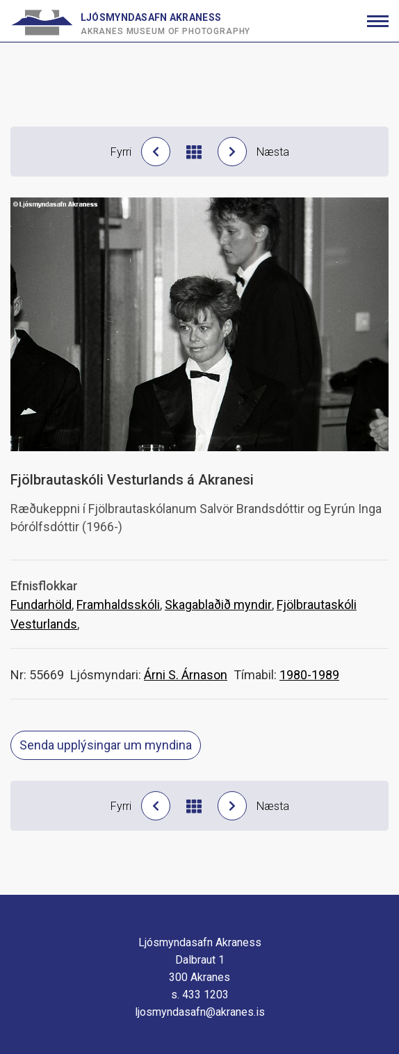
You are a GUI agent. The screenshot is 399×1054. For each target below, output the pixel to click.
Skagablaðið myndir (218, 604)
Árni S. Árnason (185, 674)
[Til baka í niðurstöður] (194, 151)
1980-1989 (309, 674)
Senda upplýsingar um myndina (105, 745)
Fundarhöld (41, 604)
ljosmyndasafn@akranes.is (200, 1012)
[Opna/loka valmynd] (378, 21)
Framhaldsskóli (118, 604)
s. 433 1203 (200, 994)
